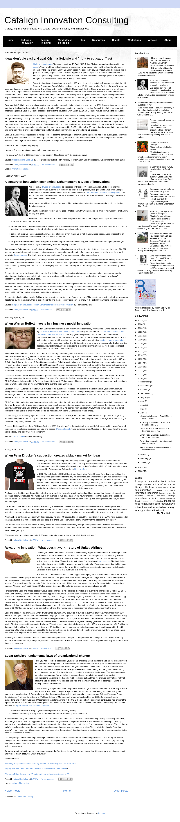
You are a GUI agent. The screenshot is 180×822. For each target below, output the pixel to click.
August (143, 397)
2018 (140, 347)
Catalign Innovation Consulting (67, 20)
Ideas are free (80, 469)
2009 (140, 467)
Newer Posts (12, 790)
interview (162, 498)
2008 (140, 471)
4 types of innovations (51, 187)
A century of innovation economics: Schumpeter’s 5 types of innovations (57, 181)
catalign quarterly (143, 484)
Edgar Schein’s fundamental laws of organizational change (47, 655)
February (144, 458)
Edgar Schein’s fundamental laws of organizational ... (155, 448)
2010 (140, 378)
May (142, 409)
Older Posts (121, 790)
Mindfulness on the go (65, 41)
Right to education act (43, 64)
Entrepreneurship (162, 487)
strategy (139, 510)
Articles (152, 40)
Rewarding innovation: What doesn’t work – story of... (156, 442)
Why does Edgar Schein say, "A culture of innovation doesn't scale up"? (37, 774)
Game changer (20, 255)
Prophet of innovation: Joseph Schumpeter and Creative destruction (42, 305)
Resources (98, 40)
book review (168, 481)
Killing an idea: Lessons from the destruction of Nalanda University (160, 60)
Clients (116, 40)
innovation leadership (146, 493)
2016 (140, 355)
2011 (140, 374)
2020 (140, 340)
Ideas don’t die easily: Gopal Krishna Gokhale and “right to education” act (58, 58)
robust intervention (145, 507)
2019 (140, 343)
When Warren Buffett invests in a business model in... (154, 429)
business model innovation (112, 340)
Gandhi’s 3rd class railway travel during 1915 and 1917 (161, 169)
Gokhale (29, 160)
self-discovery (165, 507)
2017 (140, 351)
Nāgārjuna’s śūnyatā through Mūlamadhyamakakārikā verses (160, 146)
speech (36, 67)
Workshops (134, 40)
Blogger (101, 813)
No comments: (48, 165)
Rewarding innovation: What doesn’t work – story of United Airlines (53, 547)
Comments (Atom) (25, 797)
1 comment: (46, 648)
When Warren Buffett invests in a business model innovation (48, 323)
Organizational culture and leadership (32, 705)
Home (10, 40)
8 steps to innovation (147, 481)
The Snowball (19, 436)
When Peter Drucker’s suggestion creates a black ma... (154, 436)
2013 (140, 367)
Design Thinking (45, 41)
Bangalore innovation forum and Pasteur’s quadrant (162, 190)
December (145, 382)
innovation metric (167, 493)
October (144, 389)
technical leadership (154, 510)
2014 (140, 363)
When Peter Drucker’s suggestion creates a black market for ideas (53, 455)
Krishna (21, 160)
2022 (140, 332)
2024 (140, 324)
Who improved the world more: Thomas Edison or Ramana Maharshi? (161, 258)
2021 (140, 336)
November (145, 385)
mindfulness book (150, 503)
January (144, 462)
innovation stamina (144, 496)
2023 (140, 328)
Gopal (15, 160)
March (143, 454)
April (142, 413)
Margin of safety (63, 429)
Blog (82, 40)
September (145, 393)
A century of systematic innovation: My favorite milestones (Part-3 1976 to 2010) (41, 763)
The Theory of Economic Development (102, 193)
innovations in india (20, 169)
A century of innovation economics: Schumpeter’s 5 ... (155, 423)
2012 (140, 370)
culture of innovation (20, 783)
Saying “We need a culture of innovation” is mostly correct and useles (36, 768)
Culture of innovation (27, 41)
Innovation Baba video (164, 490)
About (167, 40)
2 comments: (47, 310)
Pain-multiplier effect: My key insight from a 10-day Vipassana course (161, 235)
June (142, 405)
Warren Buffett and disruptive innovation (61, 331)
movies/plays (168, 503)
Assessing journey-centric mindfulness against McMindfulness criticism (161, 213)
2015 (140, 359)
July (142, 401)
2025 (140, 320)
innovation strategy (166, 496)
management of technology (153, 501)
